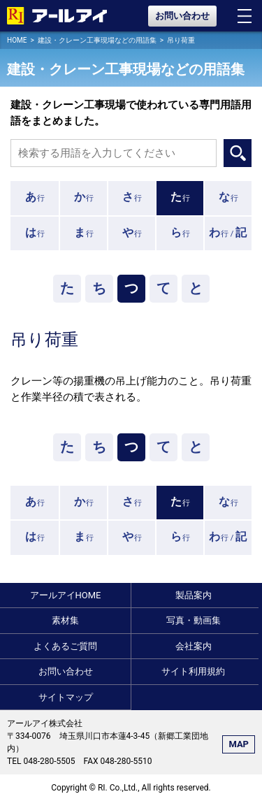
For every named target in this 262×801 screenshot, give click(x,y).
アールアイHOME (65, 595)
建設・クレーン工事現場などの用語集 (97, 40)
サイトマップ (65, 697)
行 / (228, 232)
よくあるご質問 (65, 646)
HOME (17, 40)
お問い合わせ (182, 15)
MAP (238, 744)
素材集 (65, 620)
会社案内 (193, 646)
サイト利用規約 (193, 671)
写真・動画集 (193, 620)
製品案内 (193, 595)
